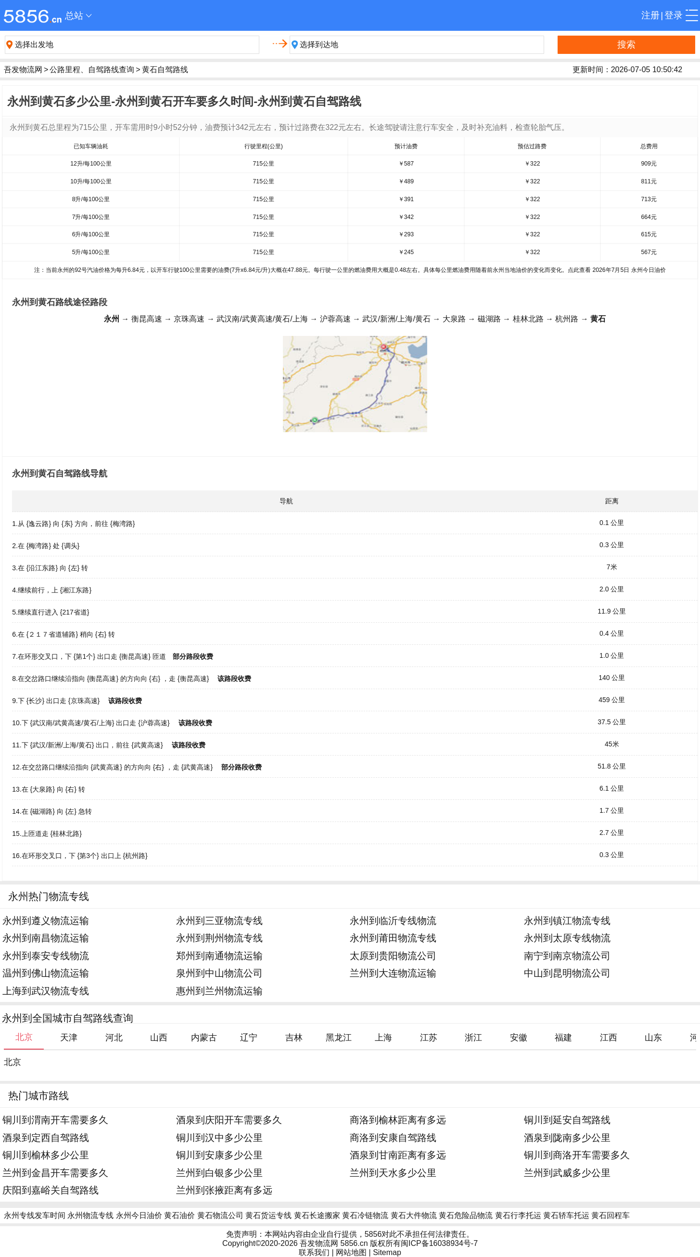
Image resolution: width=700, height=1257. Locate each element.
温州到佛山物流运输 (45, 972)
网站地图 (351, 1252)
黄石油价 (179, 1215)
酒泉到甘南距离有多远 (398, 1154)
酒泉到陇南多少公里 (567, 1137)
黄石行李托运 (518, 1215)
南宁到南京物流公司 (567, 955)
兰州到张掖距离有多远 (224, 1189)
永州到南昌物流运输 (45, 937)
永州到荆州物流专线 (219, 937)
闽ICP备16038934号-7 (439, 1243)
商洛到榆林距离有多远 (398, 1119)
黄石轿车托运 (566, 1215)
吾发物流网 (23, 69)
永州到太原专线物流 (567, 937)
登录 (673, 15)
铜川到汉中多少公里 (219, 1137)
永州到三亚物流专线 (219, 920)
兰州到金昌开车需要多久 (55, 1172)
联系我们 (314, 1252)
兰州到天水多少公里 (393, 1172)
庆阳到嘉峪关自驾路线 (50, 1189)
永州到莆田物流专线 (393, 937)
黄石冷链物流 (365, 1215)
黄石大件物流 (414, 1215)
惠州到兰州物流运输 (219, 990)
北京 (12, 1062)
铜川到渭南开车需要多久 (55, 1119)
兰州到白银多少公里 (219, 1172)
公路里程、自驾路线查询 (92, 69)
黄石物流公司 (220, 1215)
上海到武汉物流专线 (45, 990)
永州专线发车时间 (34, 1215)
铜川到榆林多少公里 (45, 1154)
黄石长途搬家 (317, 1215)
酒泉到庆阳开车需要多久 (229, 1119)
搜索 (626, 44)
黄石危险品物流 (466, 1215)
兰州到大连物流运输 (393, 972)
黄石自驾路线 (165, 69)
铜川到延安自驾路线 (567, 1119)
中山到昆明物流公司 (567, 972)
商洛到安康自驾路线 (393, 1137)
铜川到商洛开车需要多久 (577, 1154)
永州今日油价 (139, 1215)
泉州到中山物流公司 (219, 972)
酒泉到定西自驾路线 (45, 1137)
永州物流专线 (90, 1215)
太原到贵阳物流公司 (393, 955)
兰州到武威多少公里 (567, 1172)
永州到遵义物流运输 (45, 920)
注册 (650, 15)
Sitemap (387, 1252)
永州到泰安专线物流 (45, 955)
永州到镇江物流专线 (567, 920)
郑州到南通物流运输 (219, 955)
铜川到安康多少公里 (219, 1154)
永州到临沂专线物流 (393, 920)
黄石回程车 (610, 1215)
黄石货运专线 (268, 1215)
